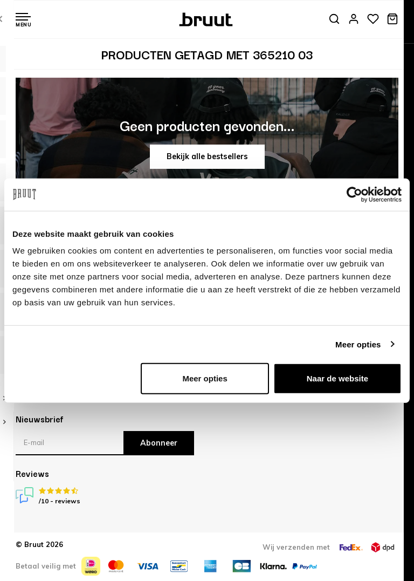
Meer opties (358, 343)
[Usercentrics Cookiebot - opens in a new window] (354, 194)
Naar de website (337, 378)
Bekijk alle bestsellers (207, 156)
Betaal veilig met (46, 566)
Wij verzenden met (296, 547)
